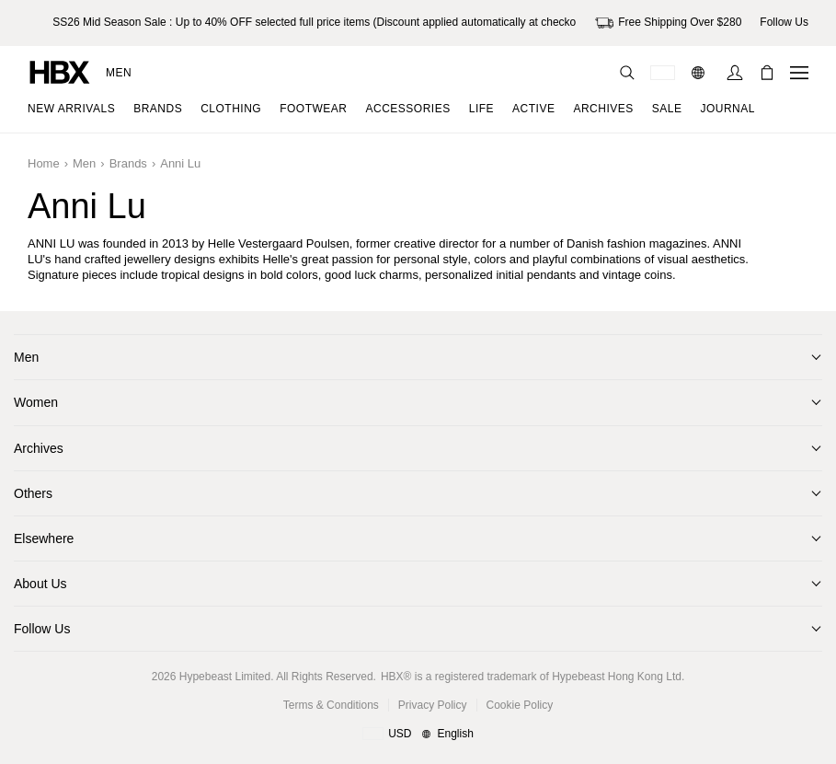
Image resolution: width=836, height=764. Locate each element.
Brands (128, 163)
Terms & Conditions (331, 705)
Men (119, 72)
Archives (38, 448)
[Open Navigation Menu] (799, 73)
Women (36, 402)
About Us (40, 583)
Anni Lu (180, 163)
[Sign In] (735, 73)
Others (33, 493)
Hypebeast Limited (224, 676)
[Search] (627, 73)
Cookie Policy (520, 705)
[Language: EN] (700, 73)
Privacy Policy (432, 705)
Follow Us (42, 628)
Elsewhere (44, 538)
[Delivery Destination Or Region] (662, 73)
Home (44, 163)
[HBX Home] (60, 71)
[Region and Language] (418, 734)
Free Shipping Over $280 (668, 23)
